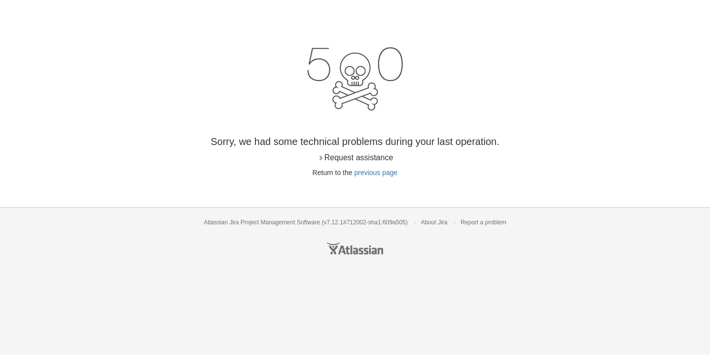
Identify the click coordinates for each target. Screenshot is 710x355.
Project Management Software (280, 222)
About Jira (434, 222)
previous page (375, 173)
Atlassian (355, 248)
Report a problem (483, 222)
